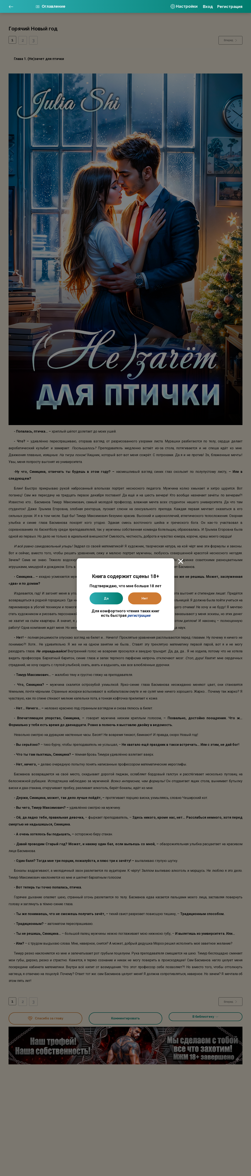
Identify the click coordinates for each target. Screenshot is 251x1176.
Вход (208, 6)
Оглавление (53, 6)
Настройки (184, 6)
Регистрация (229, 6)
